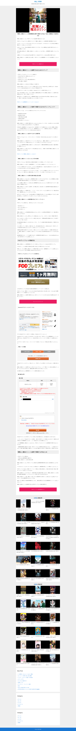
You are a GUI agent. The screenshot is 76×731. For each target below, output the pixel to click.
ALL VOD (38, 1)
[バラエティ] (20, 704)
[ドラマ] (19, 702)
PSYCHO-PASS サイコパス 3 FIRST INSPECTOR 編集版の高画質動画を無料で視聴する (52, 537)
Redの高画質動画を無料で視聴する (37, 551)
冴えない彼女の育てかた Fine (23, 687)
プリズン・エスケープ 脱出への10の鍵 (25, 677)
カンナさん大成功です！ (22, 680)
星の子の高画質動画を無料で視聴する (23, 564)
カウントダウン (21, 679)
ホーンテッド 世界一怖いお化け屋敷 (25, 675)
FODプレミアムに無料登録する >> (38, 489)
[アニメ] (19, 699)
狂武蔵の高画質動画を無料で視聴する (52, 551)
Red (19, 685)
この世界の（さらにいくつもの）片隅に (25, 674)
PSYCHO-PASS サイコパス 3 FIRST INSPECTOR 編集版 (28, 689)
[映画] (35, 498)
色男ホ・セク (20, 682)
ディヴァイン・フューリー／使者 (24, 684)
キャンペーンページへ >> (38, 301)
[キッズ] (19, 700)
